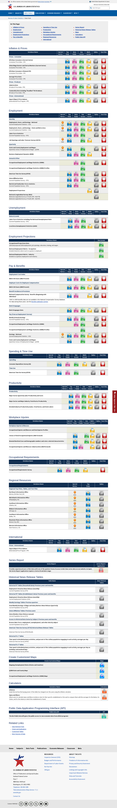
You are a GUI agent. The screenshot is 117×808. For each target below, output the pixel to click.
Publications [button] (40, 13)
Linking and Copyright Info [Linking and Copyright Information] (78, 770)
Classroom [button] (67, 13)
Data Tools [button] (28, 13)
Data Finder (77, 212)
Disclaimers (73, 767)
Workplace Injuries (49, 32)
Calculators (79, 34)
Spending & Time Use (50, 27)
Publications (42, 748)
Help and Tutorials (75, 776)
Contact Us (16, 796)
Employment (17, 30)
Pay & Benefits (18, 37)
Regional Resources (49, 37)
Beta (79, 748)
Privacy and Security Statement (79, 763)
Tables (96, 52)
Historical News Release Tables (85, 30)
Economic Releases (57, 748)
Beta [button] (75, 13)
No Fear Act (48, 767)
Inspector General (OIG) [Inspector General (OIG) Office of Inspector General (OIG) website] (52, 757)
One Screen (83, 212)
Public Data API (80, 37)
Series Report (79, 27)
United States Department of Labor (99, 2)
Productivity (47, 30)
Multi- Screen (90, 212)
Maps (77, 32)
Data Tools (30, 748)
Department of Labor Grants (54, 763)
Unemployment (18, 32)
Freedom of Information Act (78, 760)
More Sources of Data (18, 734)
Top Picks (70, 212)
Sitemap (72, 757)
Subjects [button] (18, 13)
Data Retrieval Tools (18, 726)
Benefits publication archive (39, 301)
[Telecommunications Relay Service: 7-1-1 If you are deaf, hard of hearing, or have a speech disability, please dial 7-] (27, 790)
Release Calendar (98, 4)
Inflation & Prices (18, 27)
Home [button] (10, 13)
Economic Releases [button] (53, 13)
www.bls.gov (17, 792)
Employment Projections (21, 34)
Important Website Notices (78, 773)
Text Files (104, 52)
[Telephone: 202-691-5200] (27, 787)
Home (11, 748)
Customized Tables (17, 731)
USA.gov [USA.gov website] (47, 770)
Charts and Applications (19, 729)
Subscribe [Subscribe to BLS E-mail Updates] (106, 4)
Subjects (19, 748)
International (47, 39)
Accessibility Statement (77, 779)
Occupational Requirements (52, 34)
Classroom (71, 748)
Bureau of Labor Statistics (15, 18)
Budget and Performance (52, 760)
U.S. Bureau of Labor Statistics (27, 6)
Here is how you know (44, 1)
